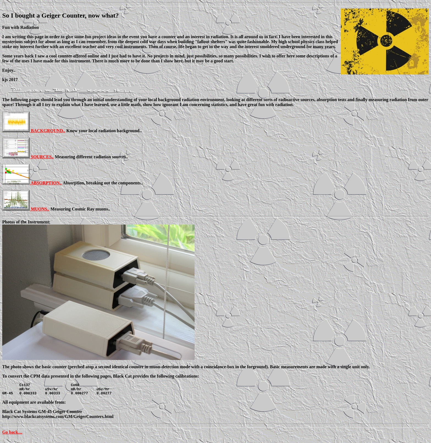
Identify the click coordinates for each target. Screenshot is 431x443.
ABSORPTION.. (46, 183)
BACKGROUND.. (48, 130)
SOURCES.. (42, 156)
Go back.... (12, 434)
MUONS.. (40, 209)
